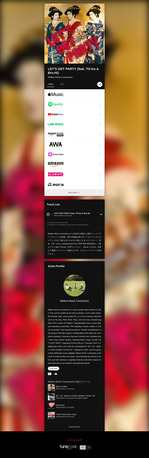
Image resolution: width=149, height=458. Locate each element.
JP (88, 447)
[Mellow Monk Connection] (74, 285)
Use (62, 84)
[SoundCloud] (55, 374)
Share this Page (74, 440)
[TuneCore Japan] (68, 448)
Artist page (53, 368)
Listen (50, 84)
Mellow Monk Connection (60, 77)
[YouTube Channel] (49, 374)
